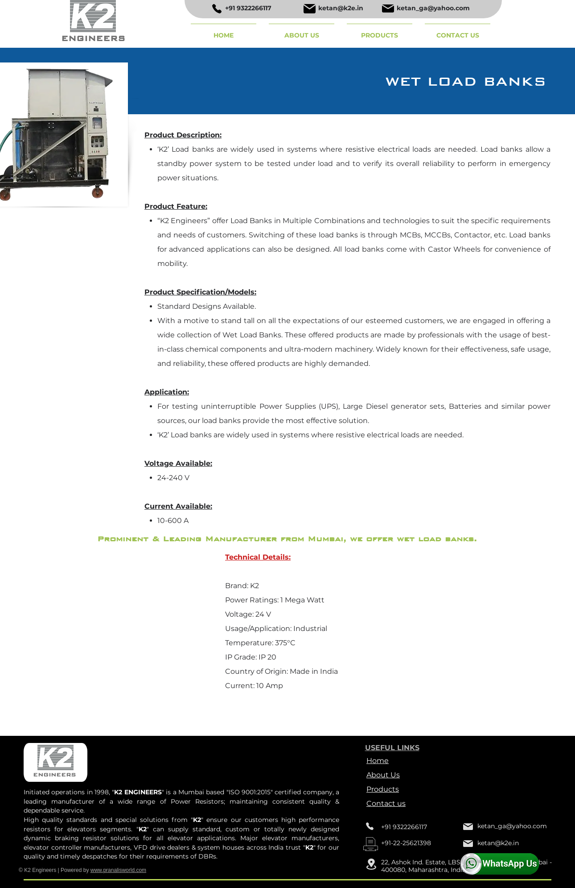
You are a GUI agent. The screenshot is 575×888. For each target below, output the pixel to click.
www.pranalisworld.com (118, 870)
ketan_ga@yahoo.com (433, 8)
